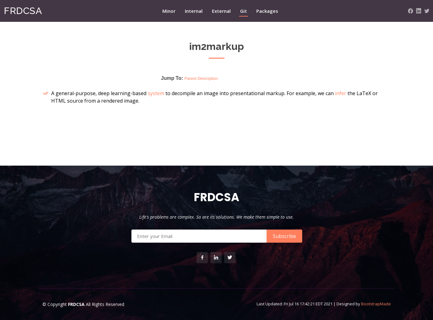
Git (243, 11)
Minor (168, 11)
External (221, 11)
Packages (267, 11)
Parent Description (201, 78)
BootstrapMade (376, 304)
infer (340, 93)
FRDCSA (23, 10)
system (156, 93)
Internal (194, 11)
